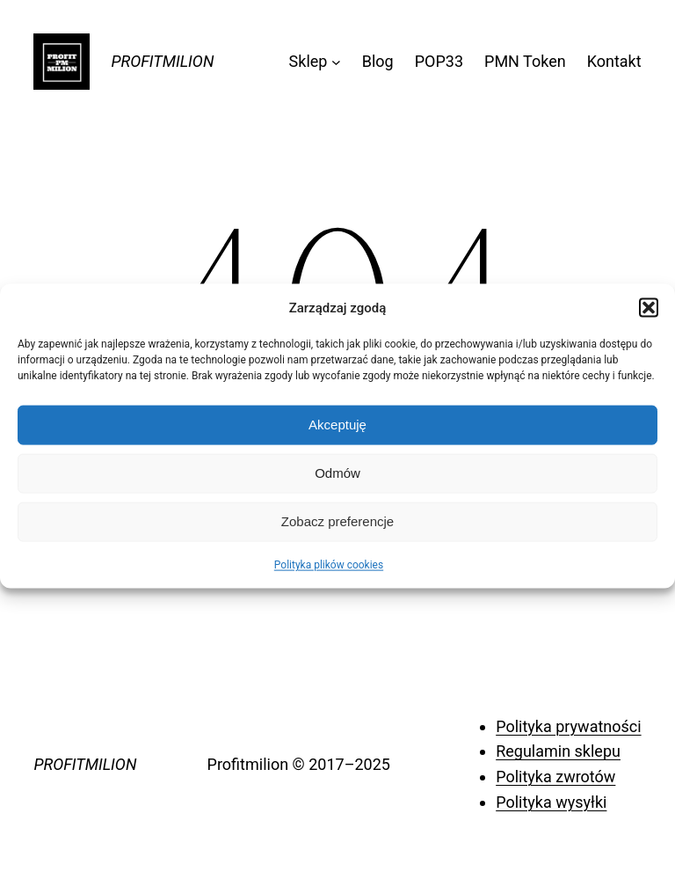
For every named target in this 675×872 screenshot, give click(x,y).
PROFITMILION (162, 61)
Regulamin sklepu (558, 751)
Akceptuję (337, 424)
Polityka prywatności (568, 726)
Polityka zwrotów (555, 776)
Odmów (337, 472)
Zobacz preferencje (337, 521)
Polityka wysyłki (551, 802)
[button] (648, 307)
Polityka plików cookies (328, 564)
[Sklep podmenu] (336, 62)
